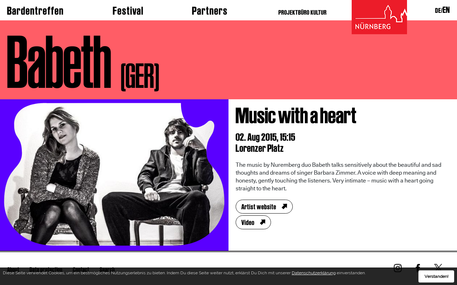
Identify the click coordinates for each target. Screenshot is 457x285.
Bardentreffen (35, 10)
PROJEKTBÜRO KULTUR (302, 12)
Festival (128, 10)
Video (248, 222)
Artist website (258, 206)
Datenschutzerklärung (314, 273)
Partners (210, 10)
